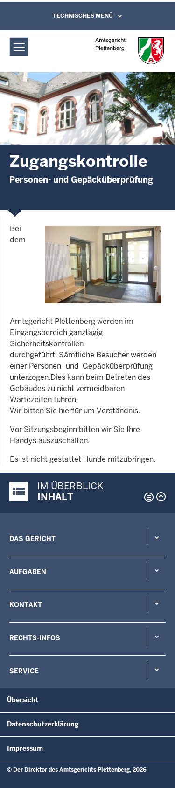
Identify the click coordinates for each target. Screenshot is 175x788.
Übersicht (22, 700)
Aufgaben (27, 572)
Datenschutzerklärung (43, 724)
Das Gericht (32, 538)
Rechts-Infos (34, 638)
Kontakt (25, 605)
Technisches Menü (83, 16)
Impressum (25, 748)
